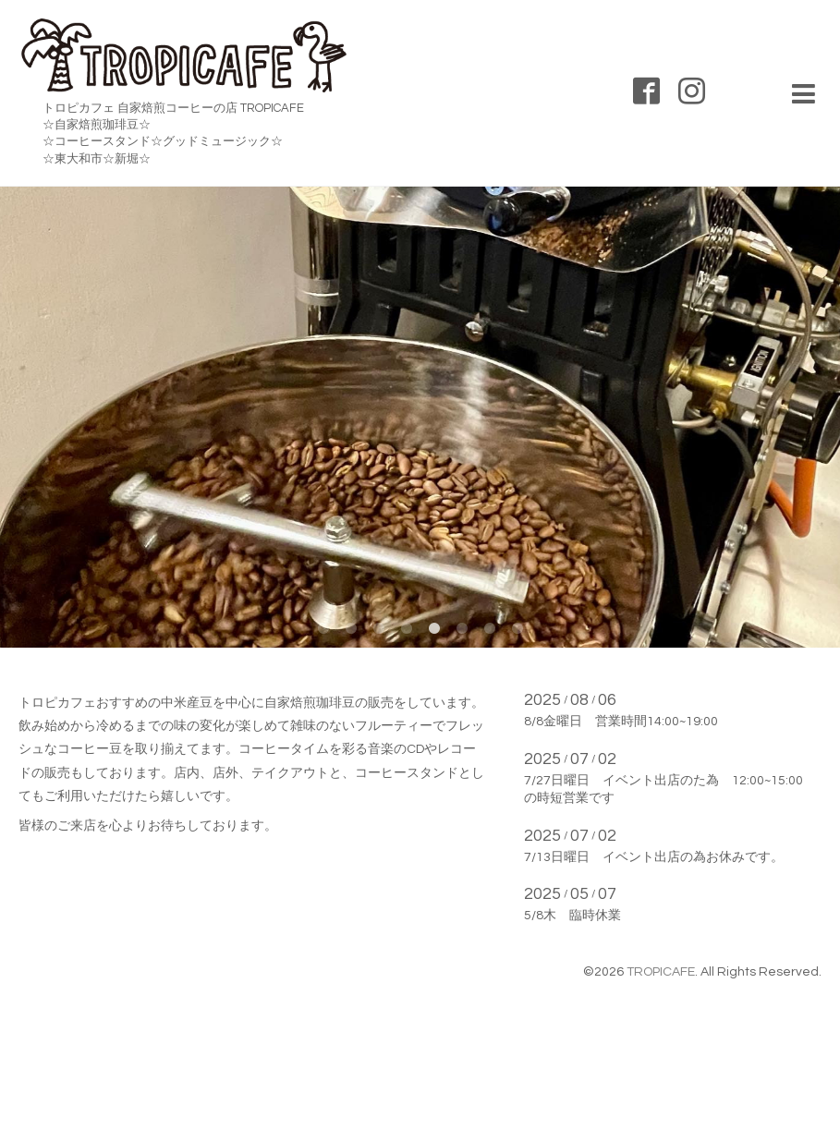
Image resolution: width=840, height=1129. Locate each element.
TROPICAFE (661, 971)
